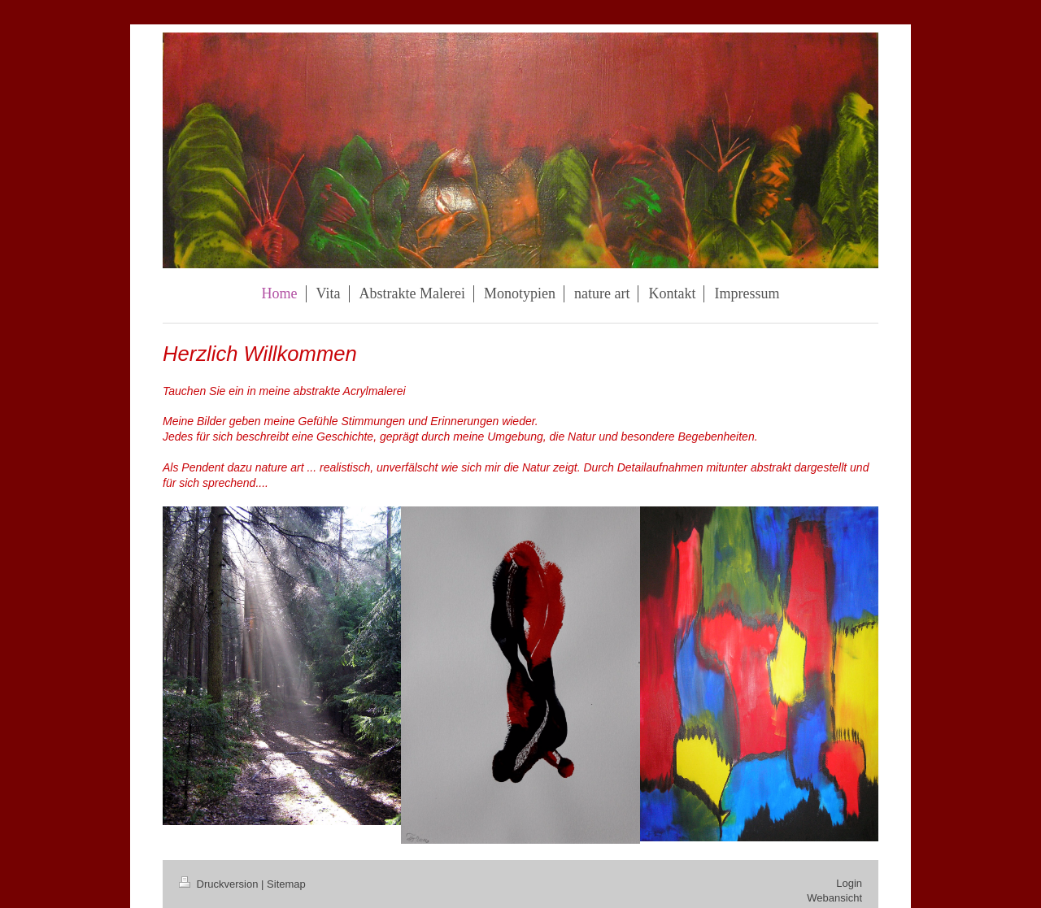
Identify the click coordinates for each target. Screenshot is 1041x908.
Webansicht (834, 898)
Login (849, 883)
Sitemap (286, 884)
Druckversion (220, 884)
